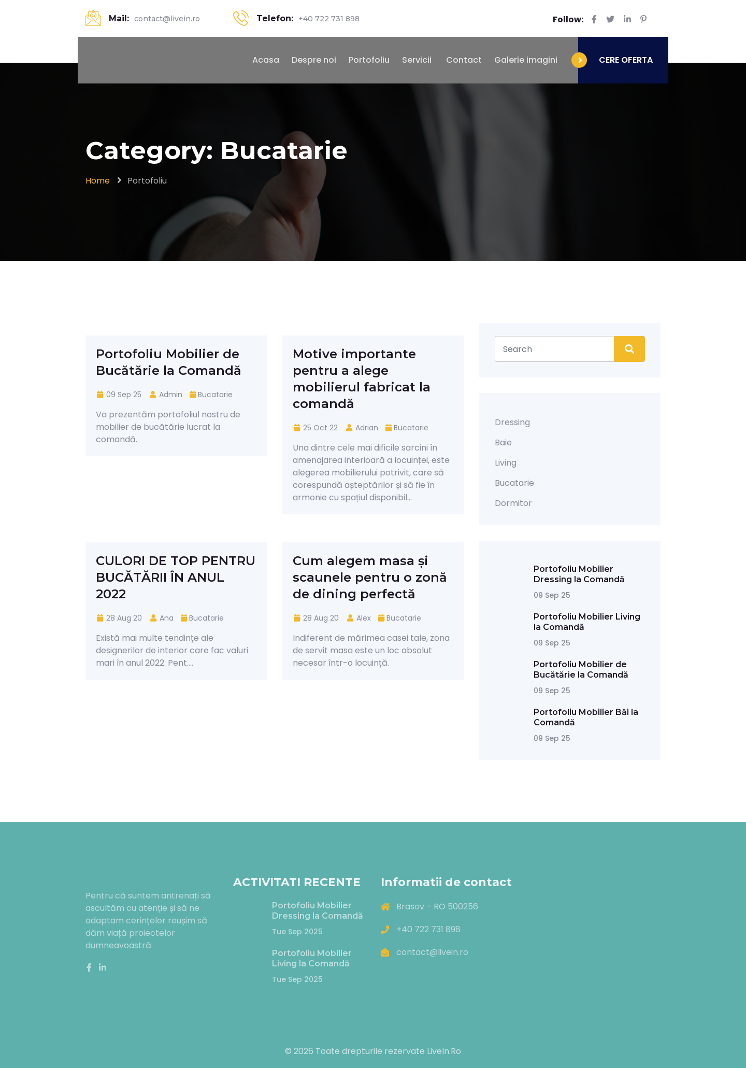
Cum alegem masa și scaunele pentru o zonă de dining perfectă (370, 577)
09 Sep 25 (118, 394)
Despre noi (314, 60)
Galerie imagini (525, 60)
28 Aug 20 (119, 618)
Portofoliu (369, 60)
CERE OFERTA (626, 60)
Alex (358, 618)
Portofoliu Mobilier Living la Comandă (312, 958)
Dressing (512, 422)
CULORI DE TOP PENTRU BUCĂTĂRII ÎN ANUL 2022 (175, 577)
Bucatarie (215, 394)
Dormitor (513, 503)
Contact (463, 60)
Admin (165, 394)
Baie (503, 442)
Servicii (417, 60)
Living (506, 463)
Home (97, 181)
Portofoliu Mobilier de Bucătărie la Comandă (581, 669)
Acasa (264, 60)
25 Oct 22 (315, 428)
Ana (161, 618)
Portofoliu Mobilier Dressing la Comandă (579, 574)
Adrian (361, 428)
